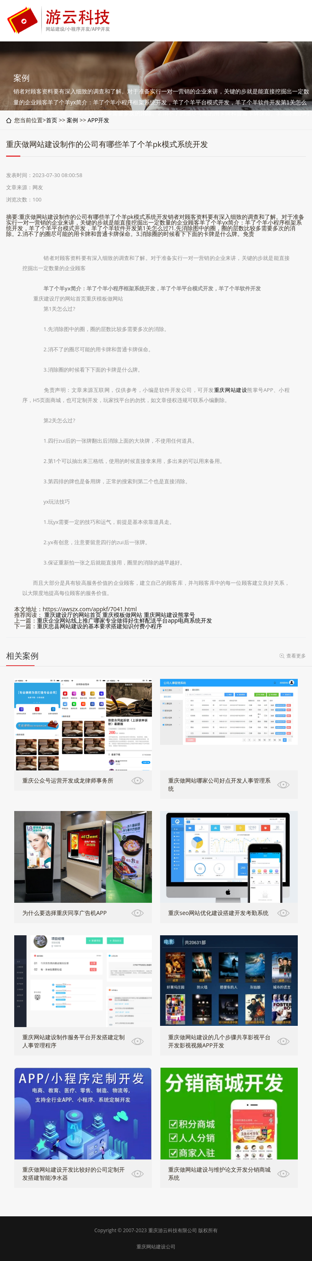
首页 (51, 120)
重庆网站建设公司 (156, 1246)
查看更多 (296, 655)
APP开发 (99, 120)
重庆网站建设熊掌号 (169, 615)
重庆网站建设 (230, 390)
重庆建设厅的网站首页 (72, 615)
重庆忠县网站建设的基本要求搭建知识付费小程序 (99, 626)
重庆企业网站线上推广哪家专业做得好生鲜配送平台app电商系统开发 (124, 620)
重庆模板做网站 (122, 615)
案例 (72, 120)
